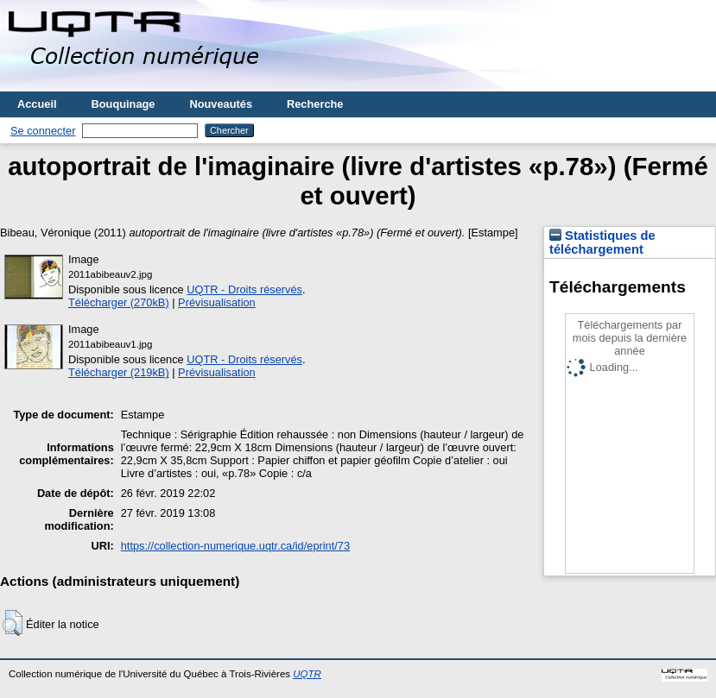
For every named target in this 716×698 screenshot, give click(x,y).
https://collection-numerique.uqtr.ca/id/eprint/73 (235, 545)
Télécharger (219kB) (118, 372)
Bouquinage (123, 103)
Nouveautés (220, 103)
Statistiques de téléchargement (602, 242)
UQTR (307, 674)
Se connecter (42, 130)
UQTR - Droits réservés (244, 289)
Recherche (315, 103)
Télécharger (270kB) (118, 302)
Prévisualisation (217, 302)
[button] (12, 623)
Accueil (37, 103)
